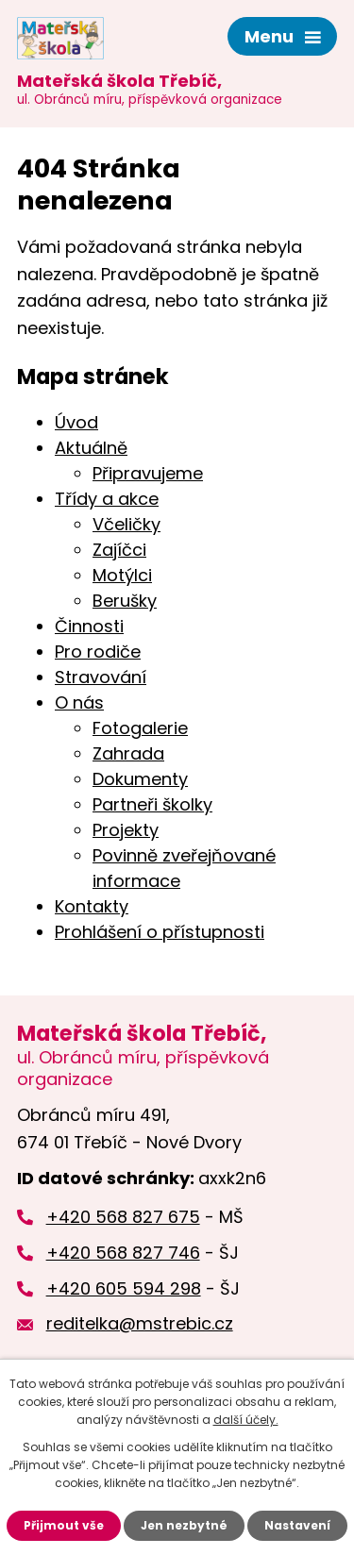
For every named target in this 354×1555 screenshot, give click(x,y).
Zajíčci (119, 549)
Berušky (125, 600)
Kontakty (91, 906)
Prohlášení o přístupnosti (159, 932)
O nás (79, 702)
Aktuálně (91, 448)
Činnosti (89, 626)
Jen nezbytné (184, 1525)
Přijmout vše (64, 1525)
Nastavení (297, 1525)
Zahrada (128, 753)
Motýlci (122, 575)
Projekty (126, 830)
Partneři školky (152, 804)
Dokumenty (140, 779)
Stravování (100, 677)
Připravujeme (148, 473)
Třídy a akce (107, 498)
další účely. (245, 1420)
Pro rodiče (98, 651)
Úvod (76, 422)
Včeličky (126, 524)
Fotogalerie (140, 728)
